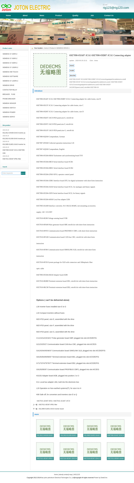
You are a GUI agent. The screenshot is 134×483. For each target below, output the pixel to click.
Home (8, 15)
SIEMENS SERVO (9, 117)
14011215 (76, 474)
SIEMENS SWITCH (9, 108)
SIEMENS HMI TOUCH (10, 72)
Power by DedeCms (100, 478)
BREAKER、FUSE (9, 94)
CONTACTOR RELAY (10, 90)
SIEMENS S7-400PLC (10, 63)
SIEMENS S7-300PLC (10, 58)
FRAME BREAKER (9, 99)
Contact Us (109, 15)
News (42, 15)
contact (66, 474)
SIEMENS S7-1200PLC (10, 81)
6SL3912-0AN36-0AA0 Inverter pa (14, 133)
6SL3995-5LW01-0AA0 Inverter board (51, 409)
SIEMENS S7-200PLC (10, 54)
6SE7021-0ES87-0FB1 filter (12, 159)
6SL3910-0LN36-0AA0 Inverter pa (14, 138)
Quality (75, 15)
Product (58, 15)
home (46, 48)
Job (92, 15)
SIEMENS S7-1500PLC (10, 67)
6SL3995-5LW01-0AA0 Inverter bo (14, 144)
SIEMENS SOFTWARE (10, 76)
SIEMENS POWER (9, 112)
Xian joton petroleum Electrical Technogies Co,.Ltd (57, 478)
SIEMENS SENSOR (9, 103)
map (70, 474)
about (25, 15)
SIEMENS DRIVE (8, 85)
